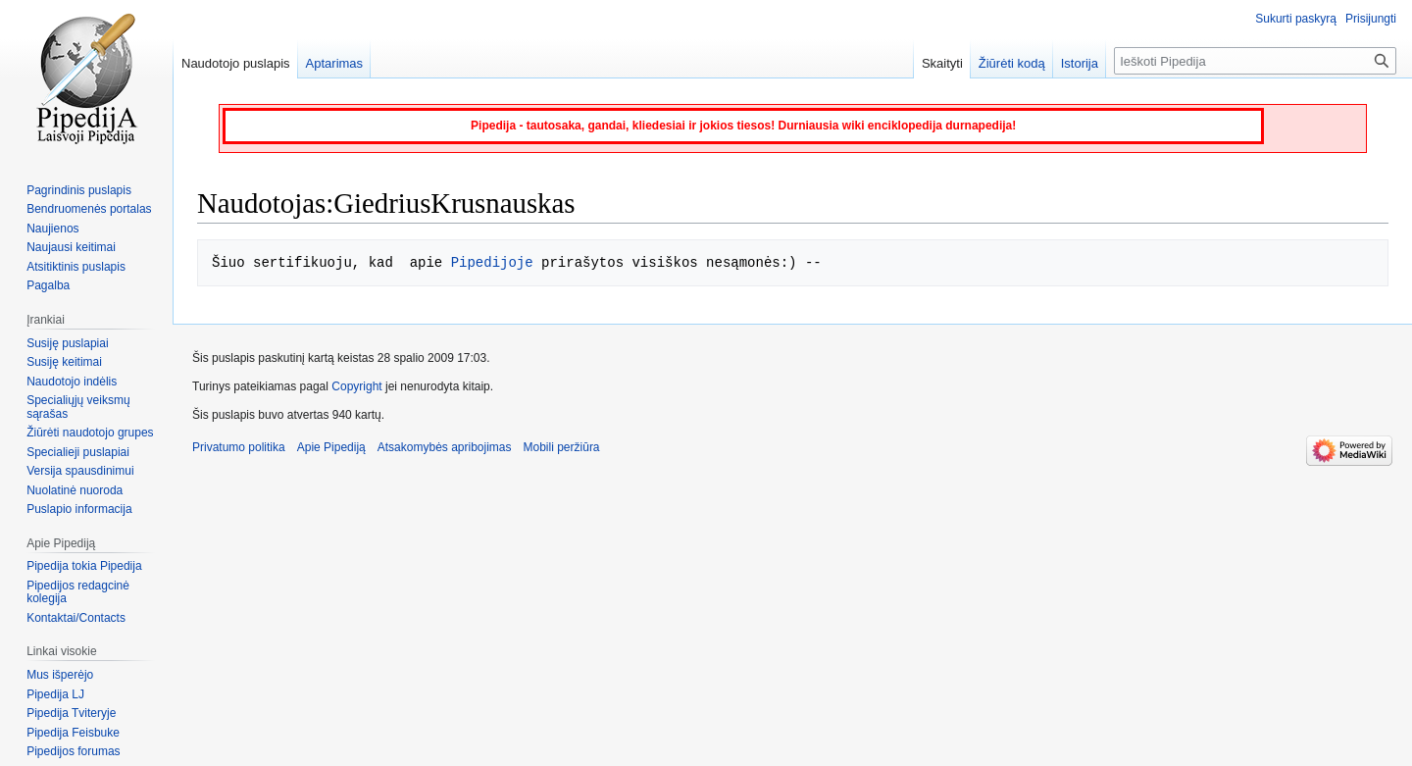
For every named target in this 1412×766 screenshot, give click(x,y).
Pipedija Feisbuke (73, 733)
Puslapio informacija (78, 509)
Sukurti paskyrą (1295, 19)
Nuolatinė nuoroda (74, 490)
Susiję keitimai (64, 362)
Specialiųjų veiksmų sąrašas (77, 407)
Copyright (356, 386)
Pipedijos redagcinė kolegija (77, 592)
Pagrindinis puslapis (78, 190)
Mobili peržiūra (562, 447)
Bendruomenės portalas (88, 209)
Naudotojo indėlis (71, 381)
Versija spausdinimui (79, 471)
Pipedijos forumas (73, 751)
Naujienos (52, 228)
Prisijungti (1370, 19)
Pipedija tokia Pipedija (83, 566)
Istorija (1079, 63)
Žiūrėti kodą (1012, 63)
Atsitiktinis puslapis (76, 267)
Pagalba (48, 285)
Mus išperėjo (59, 675)
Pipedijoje (492, 262)
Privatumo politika (238, 447)
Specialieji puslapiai (77, 452)
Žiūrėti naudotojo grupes (89, 432)
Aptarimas (335, 63)
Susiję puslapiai (67, 343)
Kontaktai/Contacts (76, 618)
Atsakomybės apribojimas (445, 447)
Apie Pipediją (331, 447)
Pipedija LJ (55, 694)
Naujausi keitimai (71, 247)
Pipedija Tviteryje (71, 713)
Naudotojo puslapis (235, 63)
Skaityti (942, 63)
